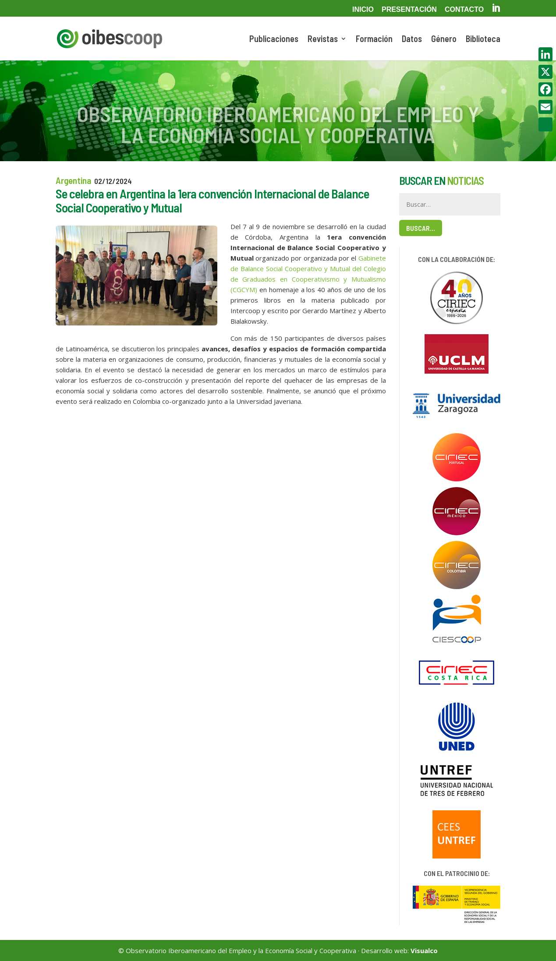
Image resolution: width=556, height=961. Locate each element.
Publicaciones (273, 39)
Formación (374, 39)
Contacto (464, 9)
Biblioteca (483, 39)
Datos (412, 39)
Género (444, 39)
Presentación (409, 9)
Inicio (363, 9)
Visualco (424, 950)
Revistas (323, 39)
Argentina (73, 180)
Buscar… (420, 228)
